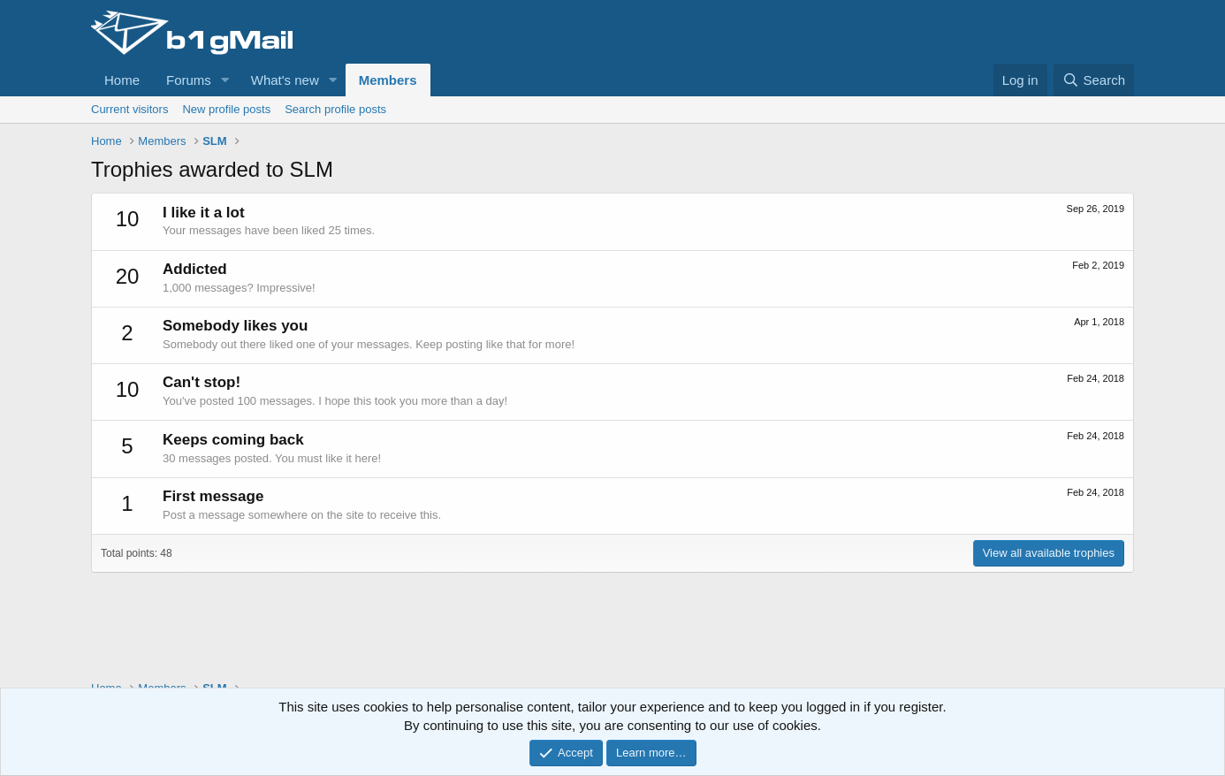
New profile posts (226, 109)
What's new (285, 79)
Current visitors (129, 109)
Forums (188, 79)
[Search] (1094, 80)
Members (388, 79)
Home (122, 79)
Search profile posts (335, 109)
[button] (225, 80)
